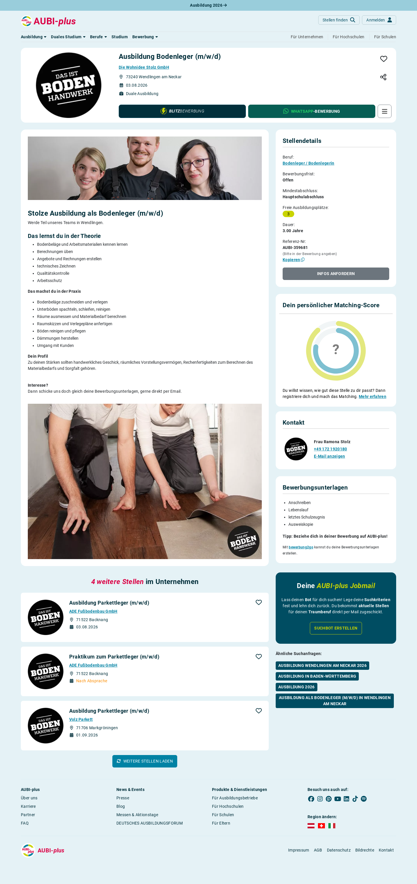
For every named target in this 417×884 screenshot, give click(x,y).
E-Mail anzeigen (329, 444)
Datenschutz (339, 850)
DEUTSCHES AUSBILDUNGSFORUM (149, 823)
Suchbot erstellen (335, 613)
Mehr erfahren (372, 396)
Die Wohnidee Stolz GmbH (144, 67)
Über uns (29, 798)
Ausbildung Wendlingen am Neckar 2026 (322, 651)
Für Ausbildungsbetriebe (235, 798)
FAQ (25, 823)
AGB (318, 850)
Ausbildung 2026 (208, 5)
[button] (33, 37)
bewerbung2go (301, 535)
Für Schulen (223, 814)
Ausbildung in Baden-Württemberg (317, 661)
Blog (120, 806)
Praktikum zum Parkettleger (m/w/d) (114, 657)
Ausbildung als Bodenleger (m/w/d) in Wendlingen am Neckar (335, 686)
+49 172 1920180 (330, 436)
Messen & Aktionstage (137, 814)
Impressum (298, 850)
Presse (122, 798)
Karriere (28, 806)
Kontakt (386, 850)
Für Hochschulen (228, 806)
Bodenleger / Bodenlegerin (308, 163)
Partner (28, 814)
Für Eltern (221, 823)
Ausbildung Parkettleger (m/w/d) (109, 603)
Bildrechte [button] (364, 850)
